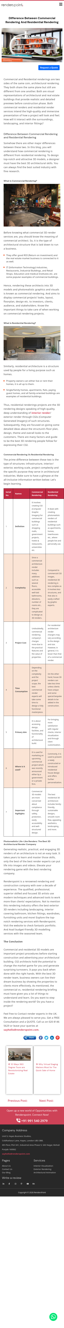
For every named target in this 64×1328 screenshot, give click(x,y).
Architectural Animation (45, 1172)
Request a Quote (49, 67)
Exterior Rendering (42, 1169)
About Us (6, 1165)
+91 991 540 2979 (32, 1120)
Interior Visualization (43, 1165)
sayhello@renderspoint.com (16, 1153)
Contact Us (7, 1169)
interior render (41, 412)
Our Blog (6, 1172)
